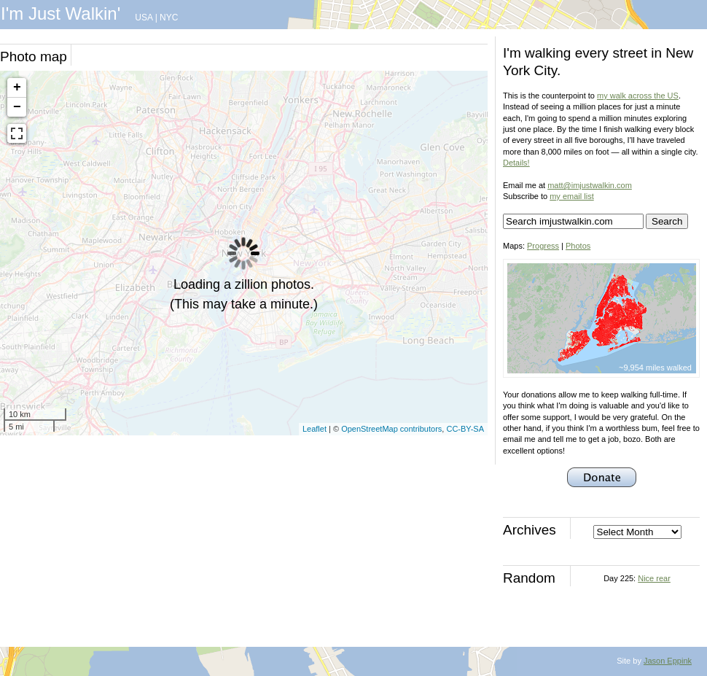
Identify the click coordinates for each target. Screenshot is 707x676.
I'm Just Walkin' (60, 13)
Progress (543, 245)
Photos (578, 245)
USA (143, 17)
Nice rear (654, 578)
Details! (516, 162)
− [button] (17, 107)
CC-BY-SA (465, 428)
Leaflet (314, 428)
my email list (572, 196)
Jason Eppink (668, 660)
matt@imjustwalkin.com (589, 185)
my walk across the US (638, 95)
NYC (169, 17)
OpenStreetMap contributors (391, 428)
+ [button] (17, 87)
